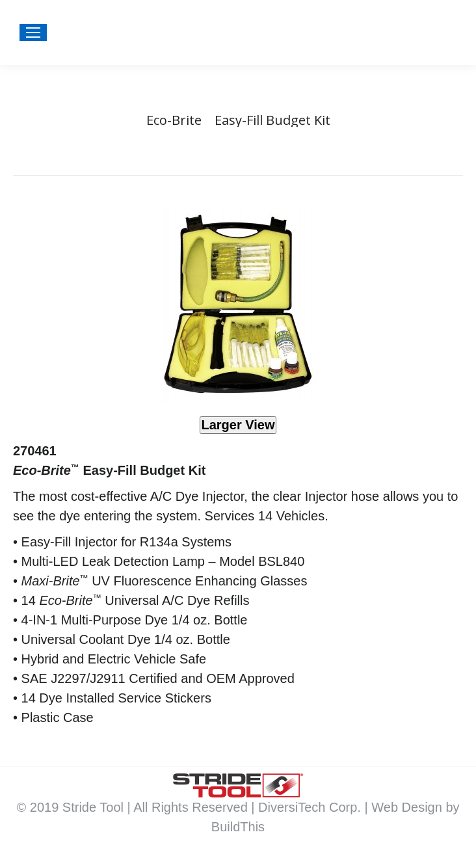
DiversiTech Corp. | (314, 807)
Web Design (408, 807)
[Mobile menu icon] (33, 32)
